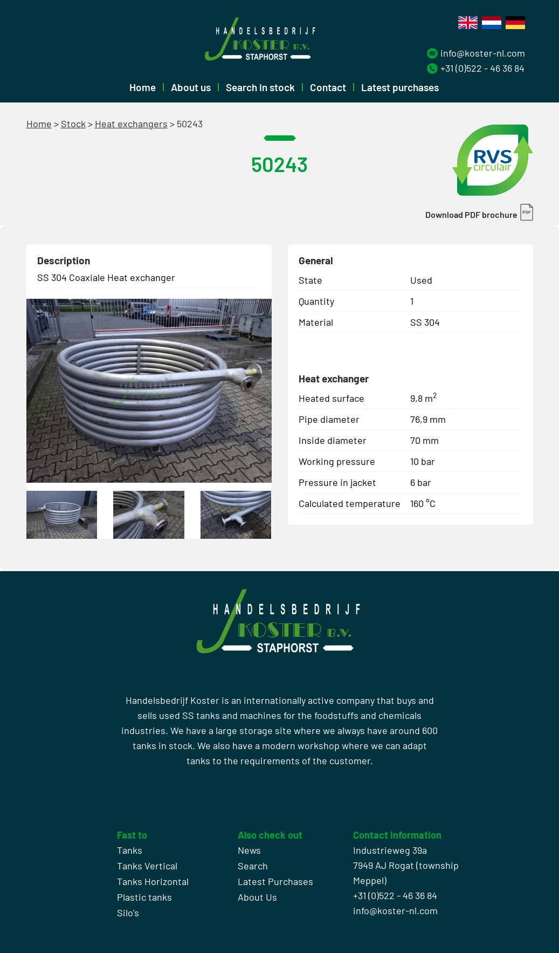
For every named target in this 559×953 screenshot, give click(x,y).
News (249, 850)
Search (253, 866)
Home (142, 87)
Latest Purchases (275, 881)
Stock (73, 123)
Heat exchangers (131, 123)
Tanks (129, 850)
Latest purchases (400, 87)
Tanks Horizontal (153, 881)
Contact (328, 87)
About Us (257, 897)
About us (191, 87)
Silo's (128, 912)
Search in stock (260, 87)
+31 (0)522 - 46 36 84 (482, 68)
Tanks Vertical (147, 866)
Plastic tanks (144, 897)
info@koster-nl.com (482, 53)
